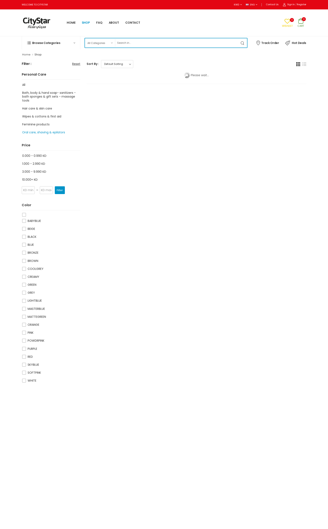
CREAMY (33, 277)
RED (30, 357)
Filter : (26, 64)
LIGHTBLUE (35, 301)
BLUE (31, 245)
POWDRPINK (36, 341)
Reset (76, 63)
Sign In (289, 4)
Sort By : (93, 64)
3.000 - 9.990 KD (34, 172)
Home (26, 55)
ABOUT (114, 23)
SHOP (86, 23)
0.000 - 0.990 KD (34, 156)
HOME (71, 23)
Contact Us (272, 4)
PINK (30, 333)
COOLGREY (36, 269)
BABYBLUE (34, 221)
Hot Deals (295, 42)
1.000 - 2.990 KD (33, 164)
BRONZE (33, 253)
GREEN (32, 285)
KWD (236, 4)
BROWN (33, 261)
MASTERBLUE (36, 309)
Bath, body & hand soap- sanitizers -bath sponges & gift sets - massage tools (49, 96)
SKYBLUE (33, 365)
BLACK (32, 237)
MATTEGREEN (37, 317)
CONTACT (132, 23)
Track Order (267, 42)
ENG (250, 4)
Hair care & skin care (37, 108)
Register (301, 4)
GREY (31, 293)
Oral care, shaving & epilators (43, 132)
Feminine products (36, 124)
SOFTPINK (34, 373)
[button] (51, 42)
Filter (60, 190)
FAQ (99, 23)
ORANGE (33, 325)
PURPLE (32, 349)
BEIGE (31, 229)
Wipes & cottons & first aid (41, 116)
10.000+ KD (30, 180)
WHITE (32, 380)
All (23, 85)
